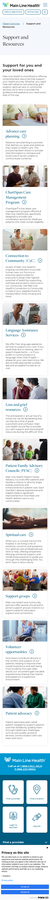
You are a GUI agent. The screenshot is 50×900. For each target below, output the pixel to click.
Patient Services (11, 23)
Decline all (25, 892)
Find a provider (13, 842)
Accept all (25, 887)
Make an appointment (13, 12)
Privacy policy (7, 880)
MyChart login (33, 12)
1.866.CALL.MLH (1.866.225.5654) (28, 768)
